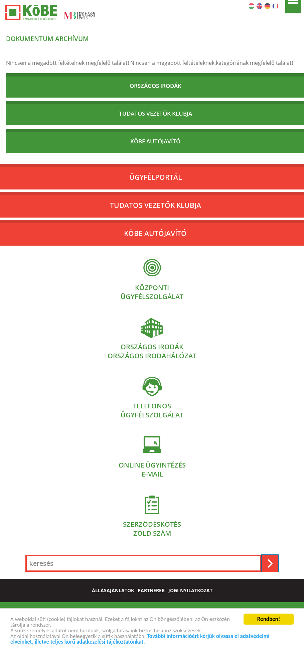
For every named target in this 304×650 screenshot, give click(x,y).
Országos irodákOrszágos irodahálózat (152, 351)
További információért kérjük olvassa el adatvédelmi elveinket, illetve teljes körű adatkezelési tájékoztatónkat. (139, 639)
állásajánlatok (113, 590)
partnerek (151, 590)
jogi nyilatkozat (190, 590)
